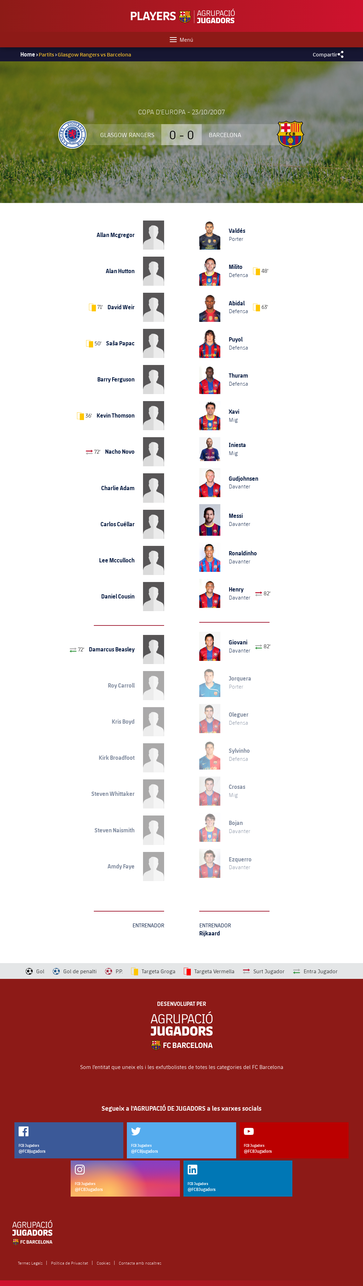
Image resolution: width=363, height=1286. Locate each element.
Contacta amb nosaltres (140, 1262)
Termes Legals (30, 1262)
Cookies (103, 1262)
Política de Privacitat (69, 1262)
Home (27, 54)
